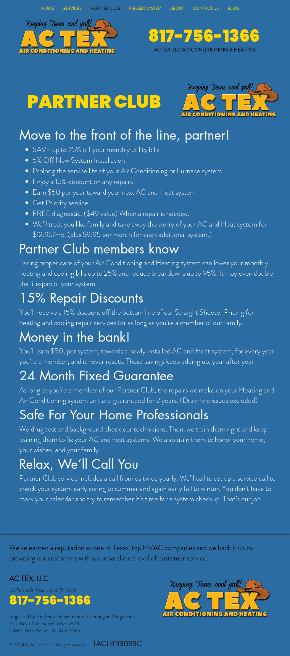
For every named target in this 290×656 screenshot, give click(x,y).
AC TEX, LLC (168, 49)
